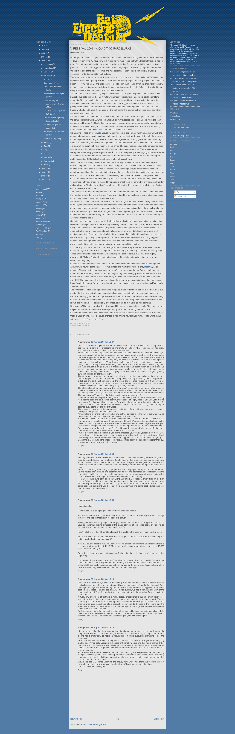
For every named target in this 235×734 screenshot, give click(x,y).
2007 (43, 57)
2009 (43, 49)
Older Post (159, 719)
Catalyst (173, 154)
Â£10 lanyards (92, 149)
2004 (43, 172)
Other (38, 215)
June (46, 146)
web (38, 234)
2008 (43, 53)
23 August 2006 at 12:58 (102, 500)
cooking (39, 192)
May (46, 150)
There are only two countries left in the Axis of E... (54, 104)
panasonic (40, 218)
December (48, 64)
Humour (39, 205)
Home (117, 719)
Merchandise (175, 119)
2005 (43, 168)
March (46, 157)
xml (37, 237)
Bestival (148, 267)
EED (38, 196)
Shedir (172, 170)
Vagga (172, 183)
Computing (40, 189)
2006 (43, 60)
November (48, 68)
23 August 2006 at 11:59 (102, 454)
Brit (171, 150)
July (45, 142)
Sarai (172, 166)
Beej (172, 147)
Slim (172, 173)
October (47, 72)
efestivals (96, 133)
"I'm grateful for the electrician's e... (183, 101)
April (46, 154)
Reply (81, 446)
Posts (178, 192)
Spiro (172, 179)
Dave (172, 157)
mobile (39, 212)
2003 (43, 176)
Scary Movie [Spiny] (51, 83)
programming (41, 221)
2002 (43, 180)
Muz (172, 163)
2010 (43, 46)
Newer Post (76, 719)
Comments (180, 196)
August (47, 79)
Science (39, 225)
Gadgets (39, 199)
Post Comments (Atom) (94, 724)
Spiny (172, 176)
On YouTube (175, 116)
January (47, 165)
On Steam (174, 113)
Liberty (39, 209)
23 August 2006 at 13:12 (102, 627)
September (48, 75)
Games (39, 202)
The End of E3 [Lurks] (52, 139)
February (47, 161)
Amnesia (173, 144)
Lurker (172, 160)
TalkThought (41, 231)
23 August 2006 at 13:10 (102, 579)
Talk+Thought (41, 228)
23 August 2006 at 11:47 (102, 342)
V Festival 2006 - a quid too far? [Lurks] (101, 48)
